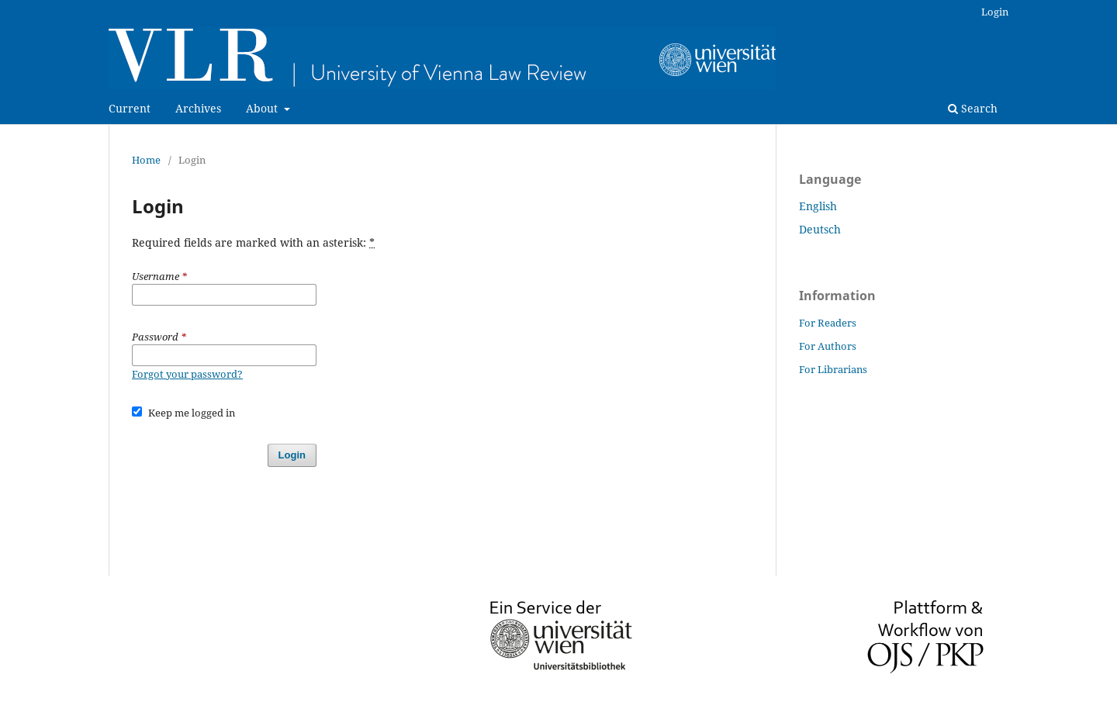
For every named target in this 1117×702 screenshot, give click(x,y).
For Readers (827, 323)
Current (129, 108)
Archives (198, 108)
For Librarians (833, 369)
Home (146, 160)
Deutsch (820, 229)
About (263, 108)
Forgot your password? (187, 374)
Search (973, 108)
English (818, 206)
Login (994, 12)
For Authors (827, 346)
